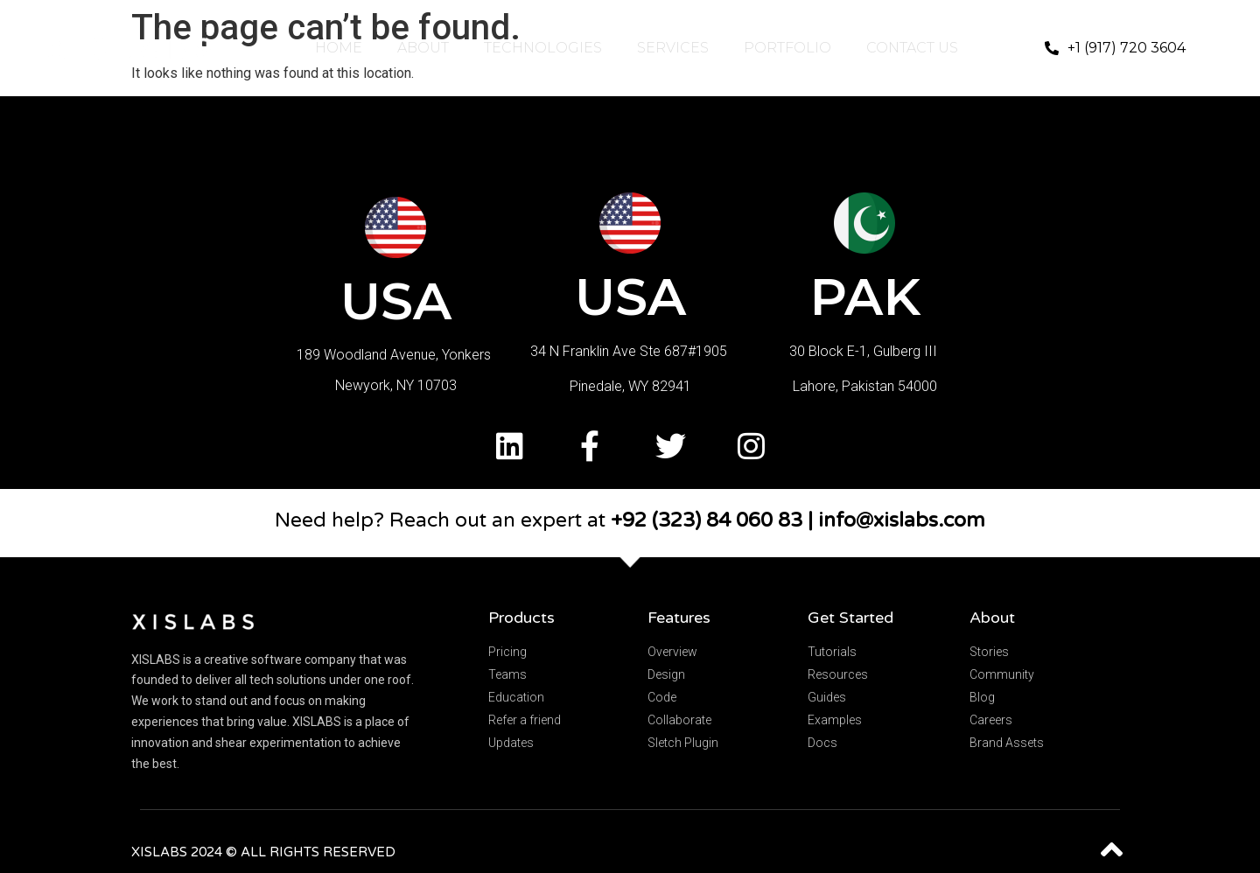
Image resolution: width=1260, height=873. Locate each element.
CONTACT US (912, 47)
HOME (338, 47)
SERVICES (673, 47)
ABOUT (423, 47)
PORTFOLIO (787, 47)
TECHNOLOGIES (543, 47)
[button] (1115, 48)
